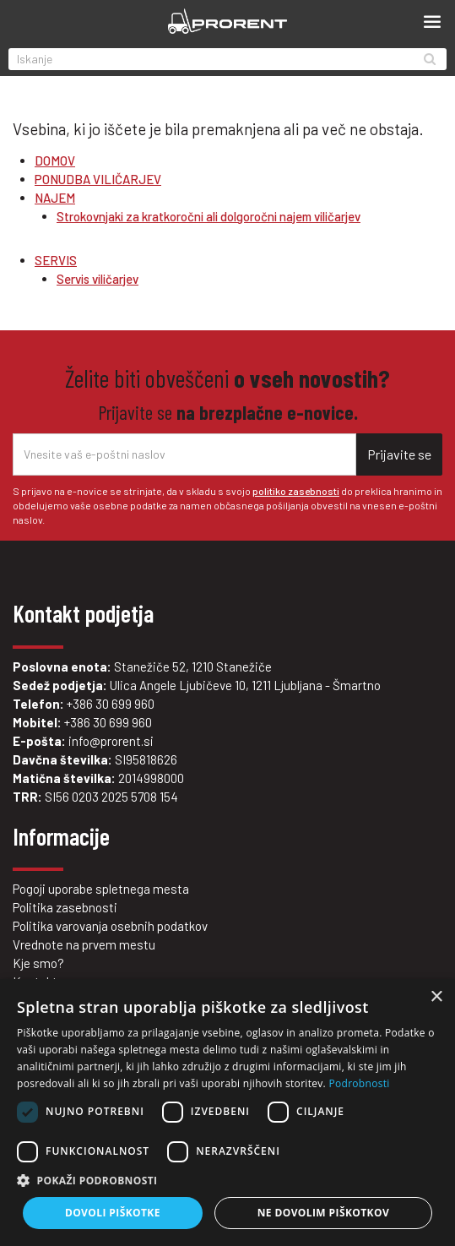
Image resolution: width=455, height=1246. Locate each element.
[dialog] (227, 1112)
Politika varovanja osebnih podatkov (110, 925)
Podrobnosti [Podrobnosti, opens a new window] (358, 1083)
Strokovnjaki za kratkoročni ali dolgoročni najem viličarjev (208, 216)
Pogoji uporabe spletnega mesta (101, 888)
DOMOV (55, 160)
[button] (227, 1181)
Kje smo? (38, 963)
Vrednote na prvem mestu (84, 944)
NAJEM (55, 197)
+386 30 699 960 (110, 703)
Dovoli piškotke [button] (112, 1212)
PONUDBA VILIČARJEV (98, 179)
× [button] (436, 997)
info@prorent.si (111, 740)
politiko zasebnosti (295, 491)
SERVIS (56, 260)
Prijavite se (399, 454)
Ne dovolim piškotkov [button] (323, 1212)
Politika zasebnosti (65, 907)
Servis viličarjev (97, 278)
